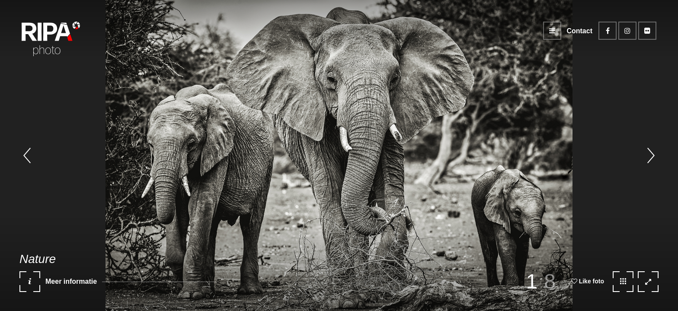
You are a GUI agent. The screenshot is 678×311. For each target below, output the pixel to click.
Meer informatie (58, 284)
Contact (579, 31)
